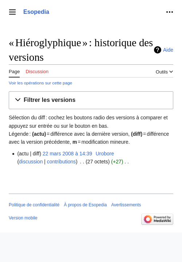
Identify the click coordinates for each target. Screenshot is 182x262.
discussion (31, 161)
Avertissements (126, 204)
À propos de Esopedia (85, 204)
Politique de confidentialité (34, 204)
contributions (61, 161)
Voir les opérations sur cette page (40, 82)
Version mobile (23, 218)
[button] (91, 100)
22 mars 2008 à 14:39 (67, 153)
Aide (168, 50)
